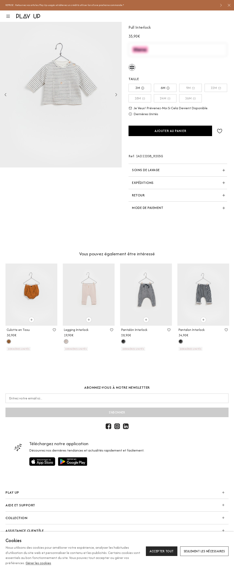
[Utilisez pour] (42, 461)
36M (190, 98)
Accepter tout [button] (162, 551)
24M (165, 98)
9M (190, 87)
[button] (10, 16)
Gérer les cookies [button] (38, 563)
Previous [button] (5, 94)
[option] (110, 5)
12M (215, 87)
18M (139, 98)
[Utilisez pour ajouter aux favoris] (54, 330)
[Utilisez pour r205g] (132, 67)
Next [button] (116, 94)
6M (165, 87)
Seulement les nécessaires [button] (204, 551)
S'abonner (117, 412)
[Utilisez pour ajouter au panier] (31, 320)
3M (139, 87)
